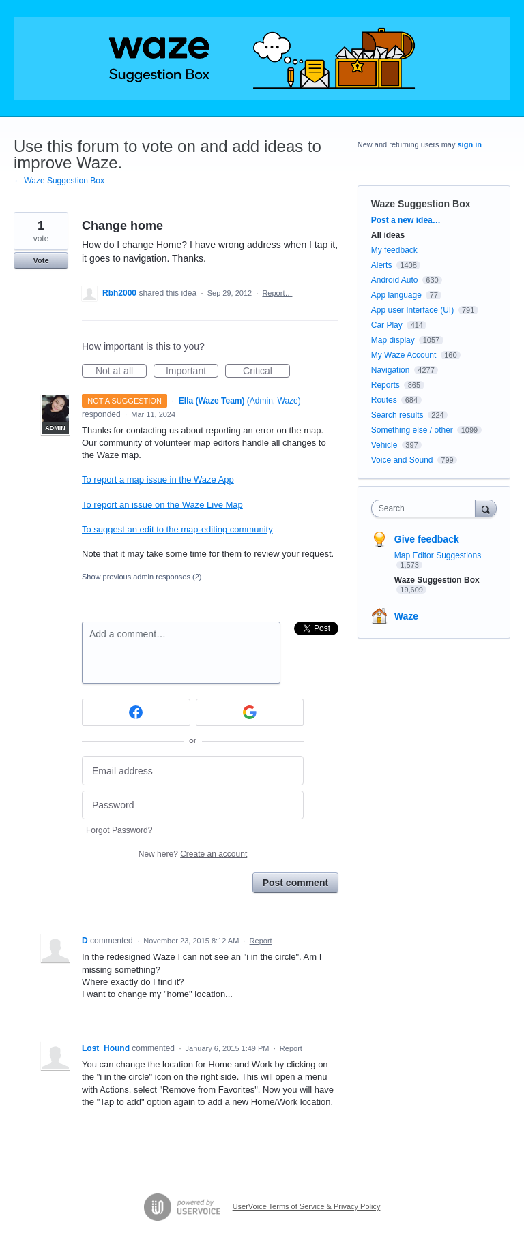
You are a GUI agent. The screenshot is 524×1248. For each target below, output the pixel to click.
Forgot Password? (119, 830)
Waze (406, 616)
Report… (277, 293)
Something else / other (412, 430)
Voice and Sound (402, 460)
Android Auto (394, 280)
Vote (40, 260)
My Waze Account (404, 355)
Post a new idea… (406, 220)
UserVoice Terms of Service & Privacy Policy (307, 1206)
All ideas (388, 235)
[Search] (486, 508)
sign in (470, 144)
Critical (266, 371)
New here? (193, 854)
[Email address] (193, 770)
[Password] (193, 805)
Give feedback (426, 539)
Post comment (295, 882)
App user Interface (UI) (412, 310)
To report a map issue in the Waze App (158, 479)
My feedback (394, 250)
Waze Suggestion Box (421, 203)
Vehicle (384, 445)
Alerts (381, 265)
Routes (384, 400)
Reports (385, 385)
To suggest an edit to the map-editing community (177, 529)
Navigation (390, 370)
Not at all (121, 371)
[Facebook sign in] (136, 712)
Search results (397, 415)
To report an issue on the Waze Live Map (162, 505)
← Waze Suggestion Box (59, 180)
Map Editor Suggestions (437, 555)
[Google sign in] (250, 712)
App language (396, 295)
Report (261, 941)
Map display (393, 340)
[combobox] (426, 508)
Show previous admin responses (141, 577)
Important (192, 371)
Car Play (387, 325)
